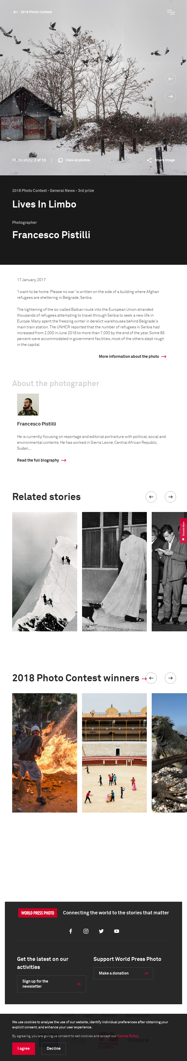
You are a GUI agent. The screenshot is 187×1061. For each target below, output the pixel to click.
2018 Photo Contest (36, 12)
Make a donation (114, 973)
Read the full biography (38, 460)
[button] (151, 496)
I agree (24, 1049)
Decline (54, 1049)
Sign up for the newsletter (35, 983)
